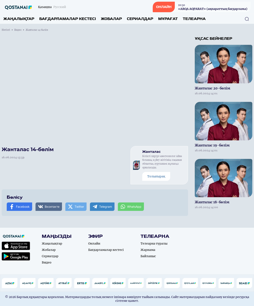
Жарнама (148, 250)
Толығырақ (156, 176)
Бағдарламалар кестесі (67, 19)
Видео (17, 29)
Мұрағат (168, 19)
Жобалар (111, 19)
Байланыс (148, 256)
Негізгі (6, 29)
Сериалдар (140, 19)
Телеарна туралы (154, 243)
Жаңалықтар (18, 19)
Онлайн (94, 243)
